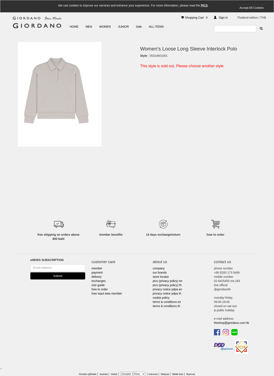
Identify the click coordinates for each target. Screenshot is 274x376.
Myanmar (190, 374)
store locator (161, 276)
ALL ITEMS (156, 26)
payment (97, 272)
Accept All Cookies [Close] (251, 7)
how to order (99, 289)
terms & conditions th (166, 306)
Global (114, 374)
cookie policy (161, 297)
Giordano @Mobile (87, 374)
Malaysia (165, 374)
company (159, 268)
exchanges (98, 281)
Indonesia (152, 374)
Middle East (177, 374)
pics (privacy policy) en (168, 281)
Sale (139, 26)
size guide (98, 285)
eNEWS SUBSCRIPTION (47, 260)
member (96, 268)
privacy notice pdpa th (167, 293)
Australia (104, 374)
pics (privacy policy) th (167, 285)
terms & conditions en (167, 302)
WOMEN (105, 26)
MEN (89, 26)
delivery (96, 276)
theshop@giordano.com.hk (231, 322)
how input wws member (106, 293)
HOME (74, 26)
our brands (160, 272)
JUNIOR (123, 26)
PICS (204, 5)
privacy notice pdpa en (167, 289)
